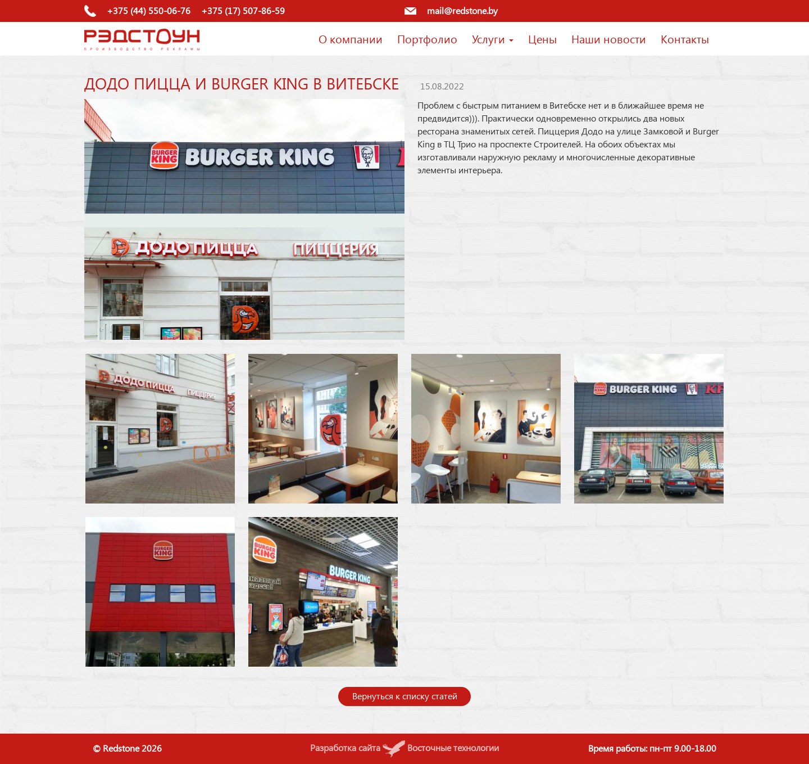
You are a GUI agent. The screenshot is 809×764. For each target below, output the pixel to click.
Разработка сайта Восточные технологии (404, 747)
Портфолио (427, 38)
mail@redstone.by (462, 10)
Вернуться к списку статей (404, 696)
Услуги (492, 38)
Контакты (685, 38)
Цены (542, 38)
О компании (351, 38)
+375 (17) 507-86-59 (243, 10)
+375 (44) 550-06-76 (148, 10)
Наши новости (608, 38)
